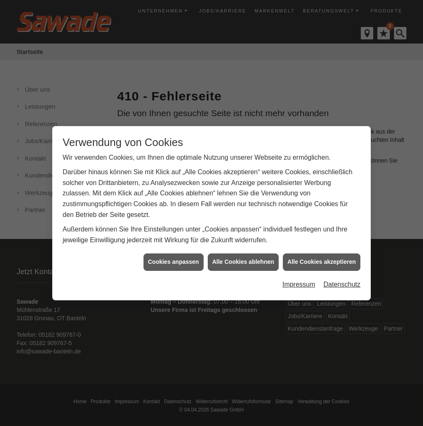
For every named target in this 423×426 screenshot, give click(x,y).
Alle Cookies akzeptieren (321, 259)
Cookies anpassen (173, 259)
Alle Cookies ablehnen (243, 259)
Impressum (298, 281)
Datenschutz (341, 281)
